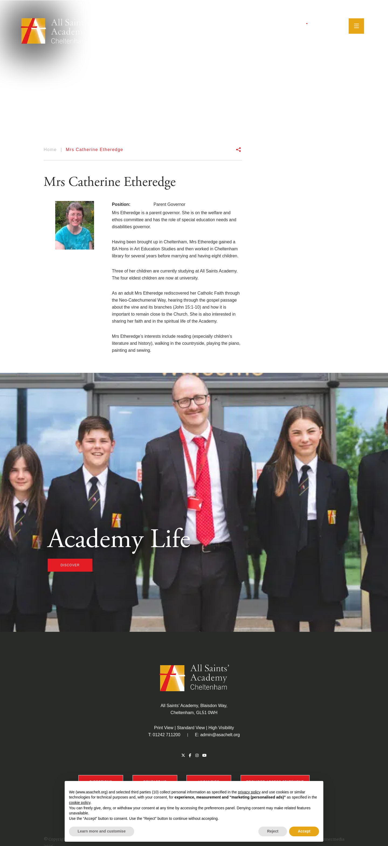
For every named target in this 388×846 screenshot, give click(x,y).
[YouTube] (331, 25)
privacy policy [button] (249, 792)
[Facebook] (317, 25)
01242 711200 (166, 734)
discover (70, 565)
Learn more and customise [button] (102, 831)
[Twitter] (311, 25)
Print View (164, 727)
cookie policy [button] (79, 802)
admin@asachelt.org (220, 734)
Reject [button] (272, 831)
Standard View (191, 727)
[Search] (339, 25)
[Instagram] (323, 25)
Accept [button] (304, 831)
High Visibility (221, 727)
